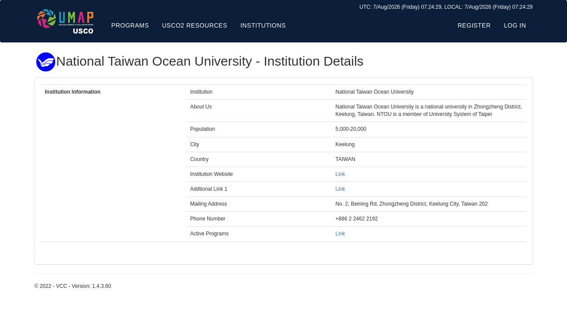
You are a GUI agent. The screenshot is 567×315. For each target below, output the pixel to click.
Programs (130, 25)
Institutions (263, 25)
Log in (515, 25)
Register (474, 25)
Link (340, 174)
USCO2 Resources (194, 25)
